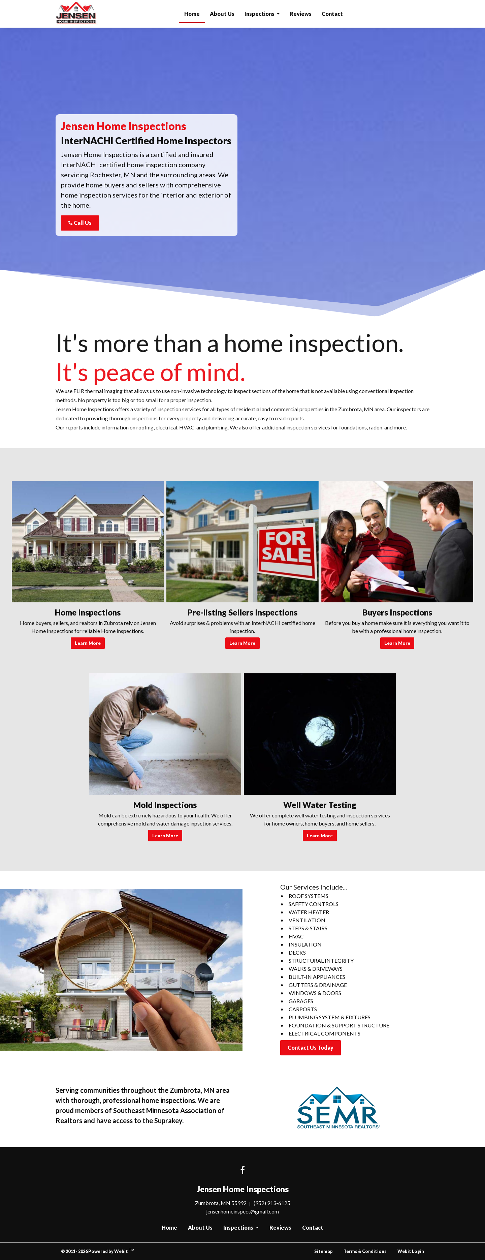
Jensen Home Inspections (77, 14)
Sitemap (323, 1251)
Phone (344, 96)
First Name (302, 63)
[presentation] (335, 236)
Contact (332, 13)
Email (296, 96)
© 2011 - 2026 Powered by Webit (97, 1251)
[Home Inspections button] (88, 541)
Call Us (80, 222)
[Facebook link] (242, 1170)
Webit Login (410, 1251)
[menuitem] (192, 13)
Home (194, 12)
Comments (302, 130)
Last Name (348, 63)
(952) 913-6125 (272, 1203)
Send (335, 209)
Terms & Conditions (365, 1251)
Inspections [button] (260, 13)
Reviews (301, 13)
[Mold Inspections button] (165, 734)
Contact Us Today (310, 1047)
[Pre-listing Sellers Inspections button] (242, 541)
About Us (222, 13)
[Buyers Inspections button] (397, 541)
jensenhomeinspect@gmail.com (242, 1211)
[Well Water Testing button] (320, 734)
